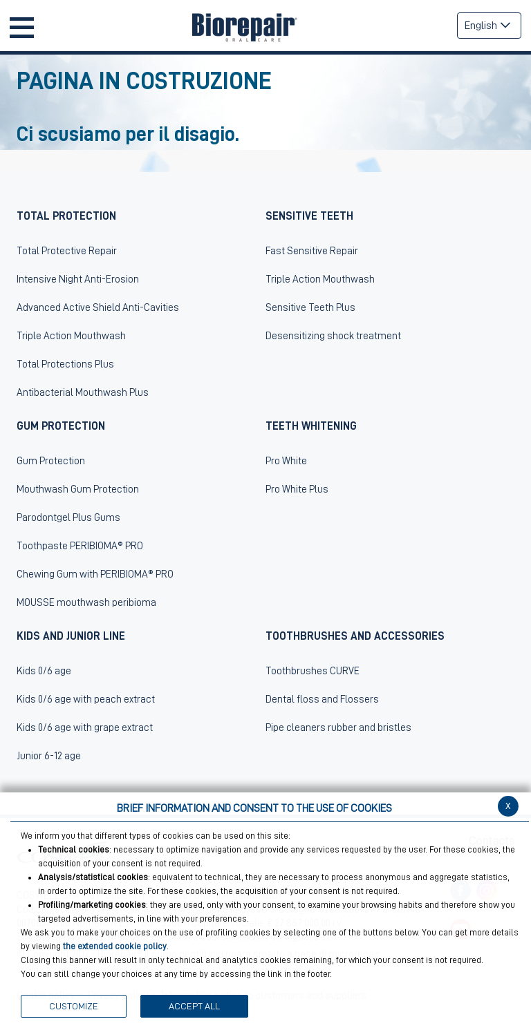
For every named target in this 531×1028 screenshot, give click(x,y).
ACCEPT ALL (194, 1006)
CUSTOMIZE (73, 1006)
